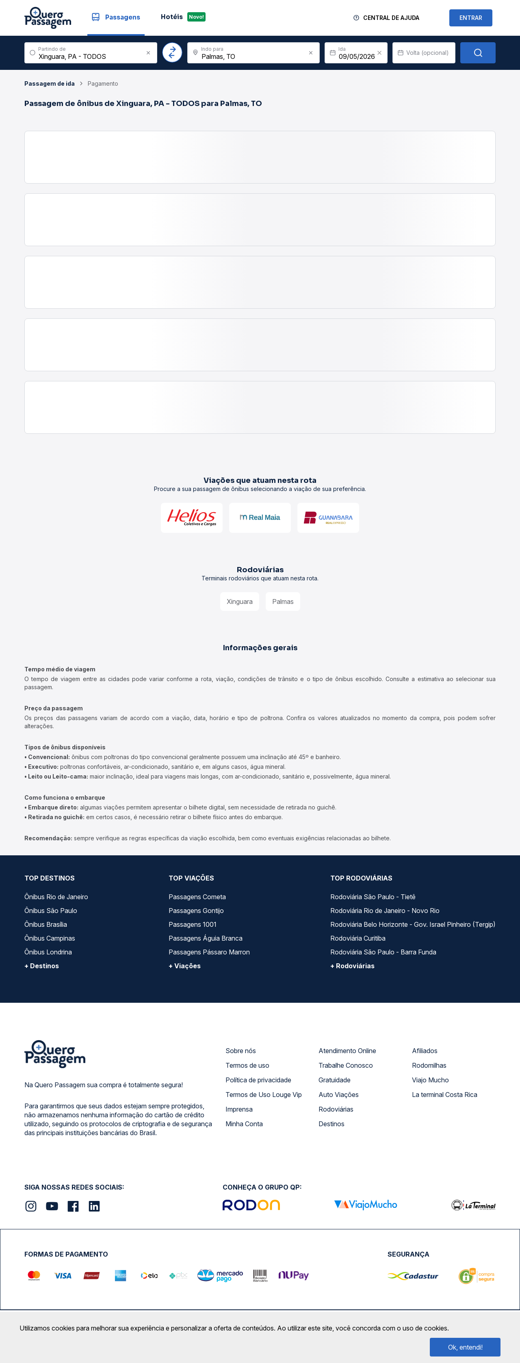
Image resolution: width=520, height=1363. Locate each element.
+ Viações (185, 966)
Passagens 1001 (193, 924)
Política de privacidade (258, 1080)
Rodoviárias (335, 1109)
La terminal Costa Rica (444, 1094)
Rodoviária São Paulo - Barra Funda (383, 952)
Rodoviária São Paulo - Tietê (373, 897)
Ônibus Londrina (48, 952)
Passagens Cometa (197, 897)
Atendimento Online (347, 1051)
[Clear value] (379, 52)
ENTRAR (470, 17)
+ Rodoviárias (352, 966)
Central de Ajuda (391, 17)
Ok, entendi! (465, 1347)
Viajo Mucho (430, 1080)
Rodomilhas (429, 1065)
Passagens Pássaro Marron (209, 952)
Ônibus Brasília (45, 924)
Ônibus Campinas (49, 938)
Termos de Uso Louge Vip (263, 1094)
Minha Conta (244, 1124)
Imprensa (239, 1109)
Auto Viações (338, 1094)
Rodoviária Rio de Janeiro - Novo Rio (385, 911)
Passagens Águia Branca (206, 938)
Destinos (331, 1124)
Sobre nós (240, 1051)
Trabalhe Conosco (345, 1065)
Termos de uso (247, 1065)
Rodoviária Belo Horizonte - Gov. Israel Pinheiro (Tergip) (413, 924)
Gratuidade (334, 1080)
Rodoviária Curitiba (358, 938)
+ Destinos (41, 966)
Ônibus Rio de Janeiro (56, 897)
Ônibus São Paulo (50, 911)
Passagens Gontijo (196, 911)
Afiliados (425, 1051)
